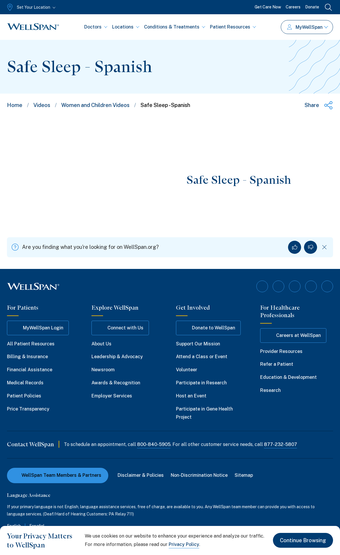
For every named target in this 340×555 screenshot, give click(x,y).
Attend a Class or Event (201, 356)
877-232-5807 (280, 444)
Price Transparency (28, 409)
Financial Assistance (29, 369)
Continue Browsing (303, 540)
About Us (101, 344)
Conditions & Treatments (174, 27)
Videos (41, 105)
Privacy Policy (184, 544)
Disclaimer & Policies (141, 475)
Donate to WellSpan (208, 327)
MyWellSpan (307, 27)
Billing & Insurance (27, 356)
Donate (312, 7)
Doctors (95, 27)
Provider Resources (281, 351)
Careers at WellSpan (293, 335)
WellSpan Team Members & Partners (57, 475)
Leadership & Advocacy (117, 356)
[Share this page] (319, 105)
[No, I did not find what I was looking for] (310, 247)
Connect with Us (120, 327)
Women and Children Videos (95, 105)
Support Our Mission (198, 344)
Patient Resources (233, 27)
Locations (125, 27)
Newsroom (103, 369)
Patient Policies (24, 396)
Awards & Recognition (115, 383)
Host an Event (191, 396)
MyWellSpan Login (37, 327)
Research (270, 390)
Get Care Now (268, 7)
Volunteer (186, 369)
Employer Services (111, 396)
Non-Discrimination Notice (199, 475)
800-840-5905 (153, 444)
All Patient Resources (31, 344)
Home (14, 105)
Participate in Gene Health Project (204, 413)
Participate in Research (201, 383)
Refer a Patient (276, 364)
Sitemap (244, 475)
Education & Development (288, 377)
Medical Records (25, 383)
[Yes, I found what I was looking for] (294, 247)
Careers (293, 7)
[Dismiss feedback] (324, 247)
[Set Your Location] (30, 7)
